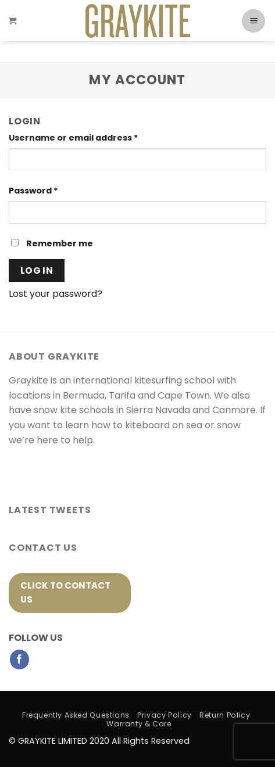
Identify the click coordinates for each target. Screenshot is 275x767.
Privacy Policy (164, 715)
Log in (36, 270)
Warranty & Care (138, 724)
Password (33, 190)
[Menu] (253, 25)
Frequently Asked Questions (76, 715)
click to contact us (65, 592)
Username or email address (73, 138)
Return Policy (224, 715)
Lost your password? (55, 293)
